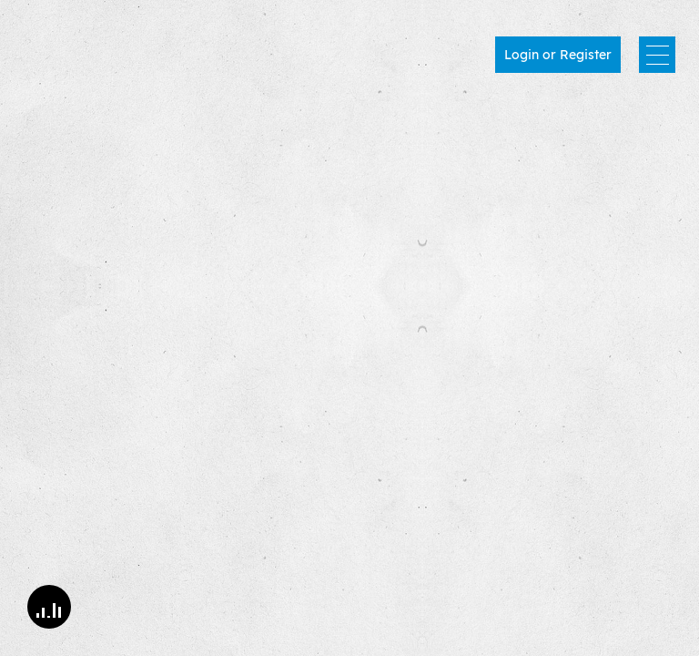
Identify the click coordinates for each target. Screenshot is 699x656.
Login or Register (558, 54)
